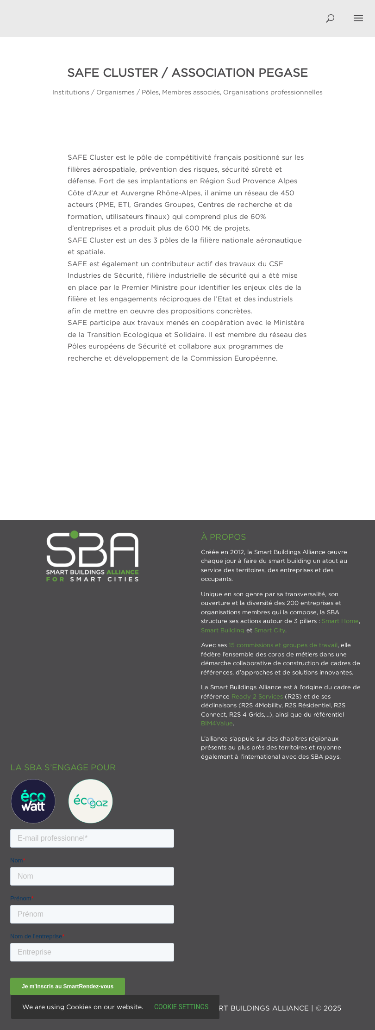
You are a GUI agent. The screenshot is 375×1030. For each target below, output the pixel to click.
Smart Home (340, 621)
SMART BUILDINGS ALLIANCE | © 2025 (271, 1007)
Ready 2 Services (257, 696)
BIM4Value (217, 723)
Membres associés (191, 91)
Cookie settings (181, 1007)
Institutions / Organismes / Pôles (105, 91)
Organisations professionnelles (273, 91)
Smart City (269, 630)
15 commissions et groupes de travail (283, 645)
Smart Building (222, 630)
